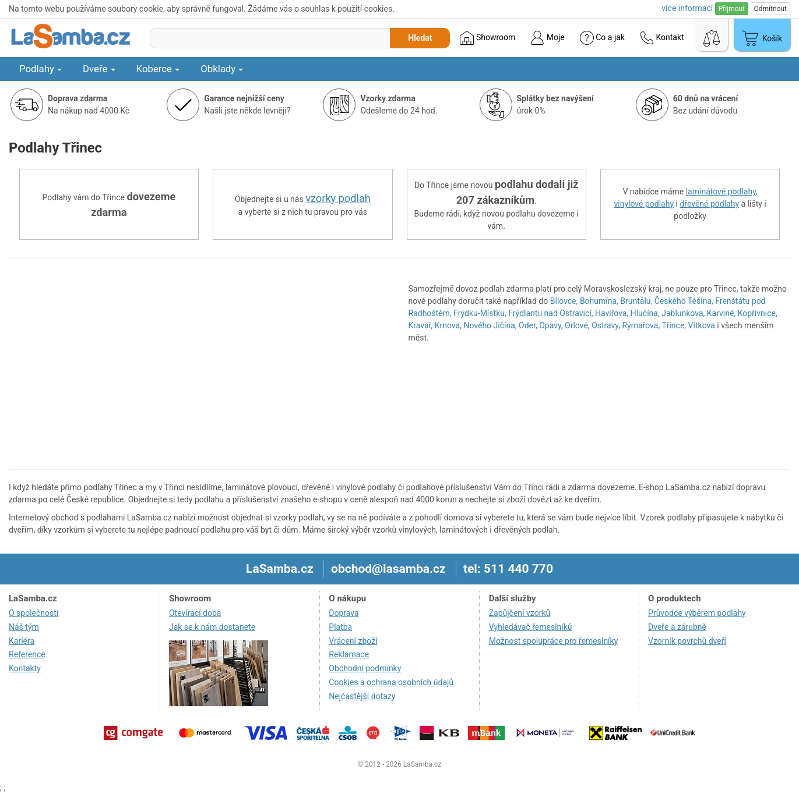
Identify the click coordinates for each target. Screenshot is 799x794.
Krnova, (448, 325)
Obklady (221, 69)
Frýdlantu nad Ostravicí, (550, 313)
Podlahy (40, 69)
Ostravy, (606, 325)
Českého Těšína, (683, 301)
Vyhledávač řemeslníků (530, 627)
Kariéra (21, 641)
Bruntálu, (636, 301)
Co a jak (602, 38)
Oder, (528, 325)
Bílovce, (564, 301)
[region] (200, 370)
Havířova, (611, 313)
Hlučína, (645, 313)
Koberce (158, 69)
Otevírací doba (195, 613)
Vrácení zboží (353, 641)
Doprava (343, 613)
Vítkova (701, 325)
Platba (340, 627)
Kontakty (25, 668)
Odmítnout (770, 9)
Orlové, (577, 325)
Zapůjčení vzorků (520, 613)
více (687, 8)
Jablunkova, (683, 313)
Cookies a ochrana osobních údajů (391, 682)
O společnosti (33, 613)
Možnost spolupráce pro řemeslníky (553, 641)
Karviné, (721, 313)
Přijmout (732, 9)
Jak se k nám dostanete (212, 627)
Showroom (487, 38)
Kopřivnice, (757, 313)
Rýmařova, (641, 325)
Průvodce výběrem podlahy (697, 613)
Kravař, (421, 325)
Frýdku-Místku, (479, 313)
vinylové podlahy (644, 203)
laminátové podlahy (721, 191)
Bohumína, (599, 301)
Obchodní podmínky (365, 668)
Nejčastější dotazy (362, 696)
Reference (27, 654)
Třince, (673, 325)
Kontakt (662, 38)
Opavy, (550, 325)
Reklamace (349, 654)
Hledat (420, 37)
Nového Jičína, (489, 325)
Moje (547, 38)
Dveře (99, 69)
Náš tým (24, 627)
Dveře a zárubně (677, 627)
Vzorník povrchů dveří (687, 641)
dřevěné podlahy (709, 203)
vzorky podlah (338, 198)
